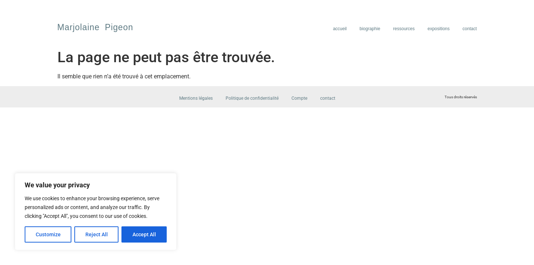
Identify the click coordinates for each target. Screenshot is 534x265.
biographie (370, 28)
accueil (340, 28)
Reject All (96, 234)
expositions (439, 28)
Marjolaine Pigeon (95, 27)
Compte (299, 98)
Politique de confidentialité (252, 98)
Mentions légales (196, 98)
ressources (404, 28)
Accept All (144, 234)
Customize (48, 234)
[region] (96, 211)
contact (470, 28)
